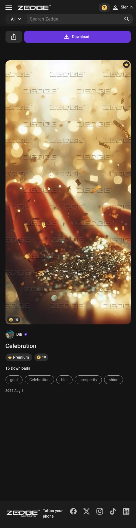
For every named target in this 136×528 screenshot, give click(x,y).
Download (76, 36)
